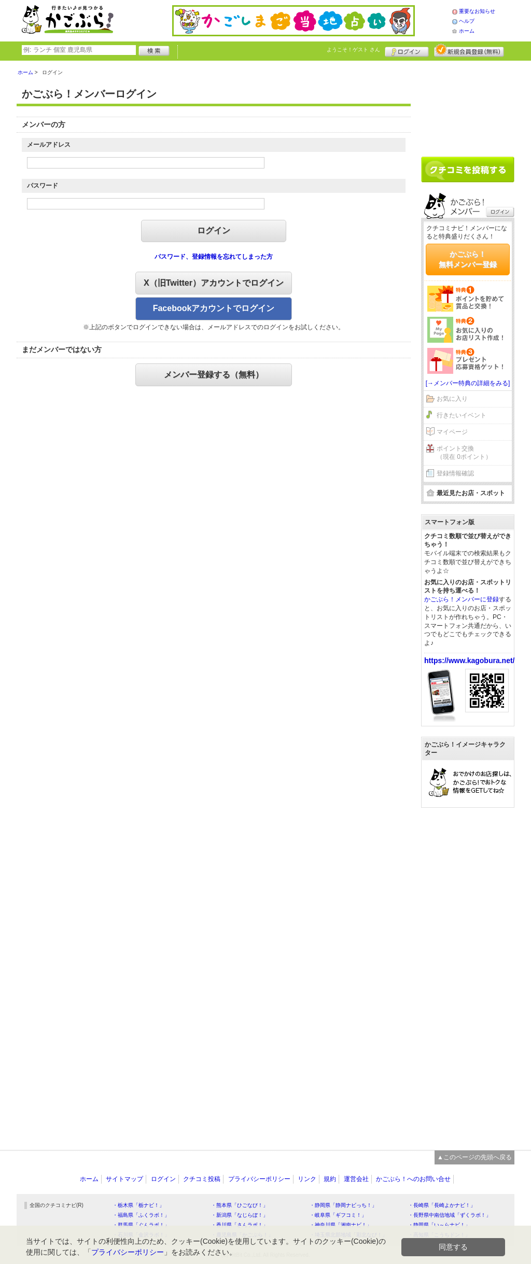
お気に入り (452, 398)
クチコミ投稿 (201, 1179)
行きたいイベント (461, 415)
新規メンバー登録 (469, 50)
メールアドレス (49, 144)
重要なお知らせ (477, 11)
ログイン (407, 50)
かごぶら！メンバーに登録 (461, 599)
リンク (307, 1179)
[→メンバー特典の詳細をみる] (468, 383)
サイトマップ (124, 1179)
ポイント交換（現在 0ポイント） (464, 453)
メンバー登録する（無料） (213, 374)
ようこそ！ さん (353, 49)
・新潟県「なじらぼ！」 (239, 1215)
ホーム (466, 31)
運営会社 (356, 1179)
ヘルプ (466, 21)
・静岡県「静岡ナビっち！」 (343, 1205)
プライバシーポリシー (259, 1179)
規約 (330, 1179)
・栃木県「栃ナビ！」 (138, 1205)
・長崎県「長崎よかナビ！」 (442, 1205)
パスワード (42, 185)
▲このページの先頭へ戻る (474, 1157)
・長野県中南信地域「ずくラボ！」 (449, 1215)
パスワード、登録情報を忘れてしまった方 (214, 256)
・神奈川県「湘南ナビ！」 (341, 1225)
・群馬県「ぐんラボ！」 (141, 1225)
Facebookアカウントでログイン (214, 308)
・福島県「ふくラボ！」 (141, 1215)
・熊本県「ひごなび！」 (239, 1205)
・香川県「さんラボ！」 (239, 1225)
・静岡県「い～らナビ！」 (439, 1225)
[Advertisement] (467, 105)
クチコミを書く (467, 169)
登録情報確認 (455, 473)
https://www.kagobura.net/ (469, 660)
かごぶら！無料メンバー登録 (468, 259)
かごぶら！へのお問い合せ (413, 1179)
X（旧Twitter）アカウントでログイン (214, 282)
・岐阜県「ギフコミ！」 (338, 1215)
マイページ (452, 432)
